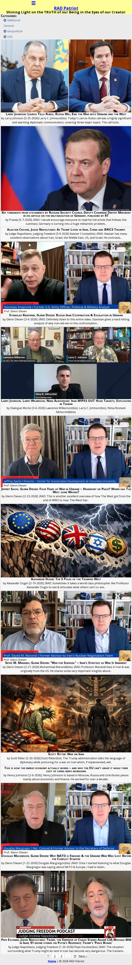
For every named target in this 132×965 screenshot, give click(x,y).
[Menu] (33, 3)
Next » (83, 956)
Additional (13, 20)
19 (74, 956)
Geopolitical (14, 31)
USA (10, 37)
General (9, 26)
